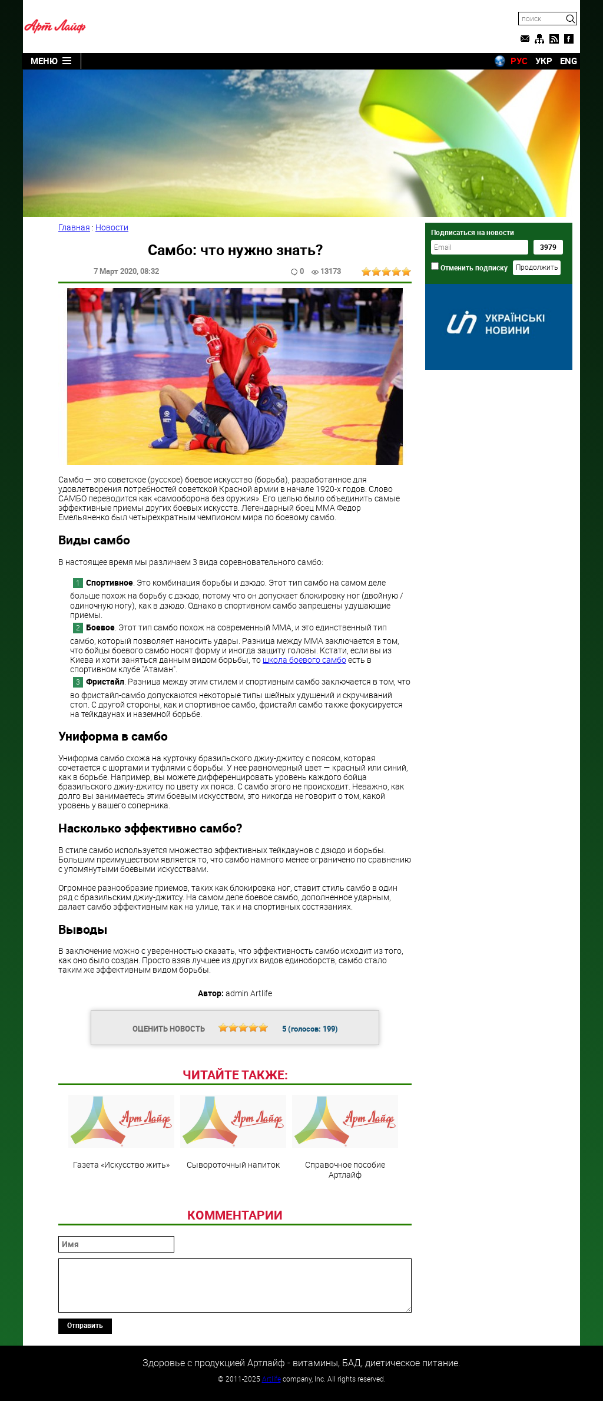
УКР (543, 61)
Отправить (85, 1325)
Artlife (271, 1378)
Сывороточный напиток (233, 1132)
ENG (568, 61)
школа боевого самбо (304, 659)
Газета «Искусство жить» (121, 1132)
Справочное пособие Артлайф (345, 1137)
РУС (519, 61)
